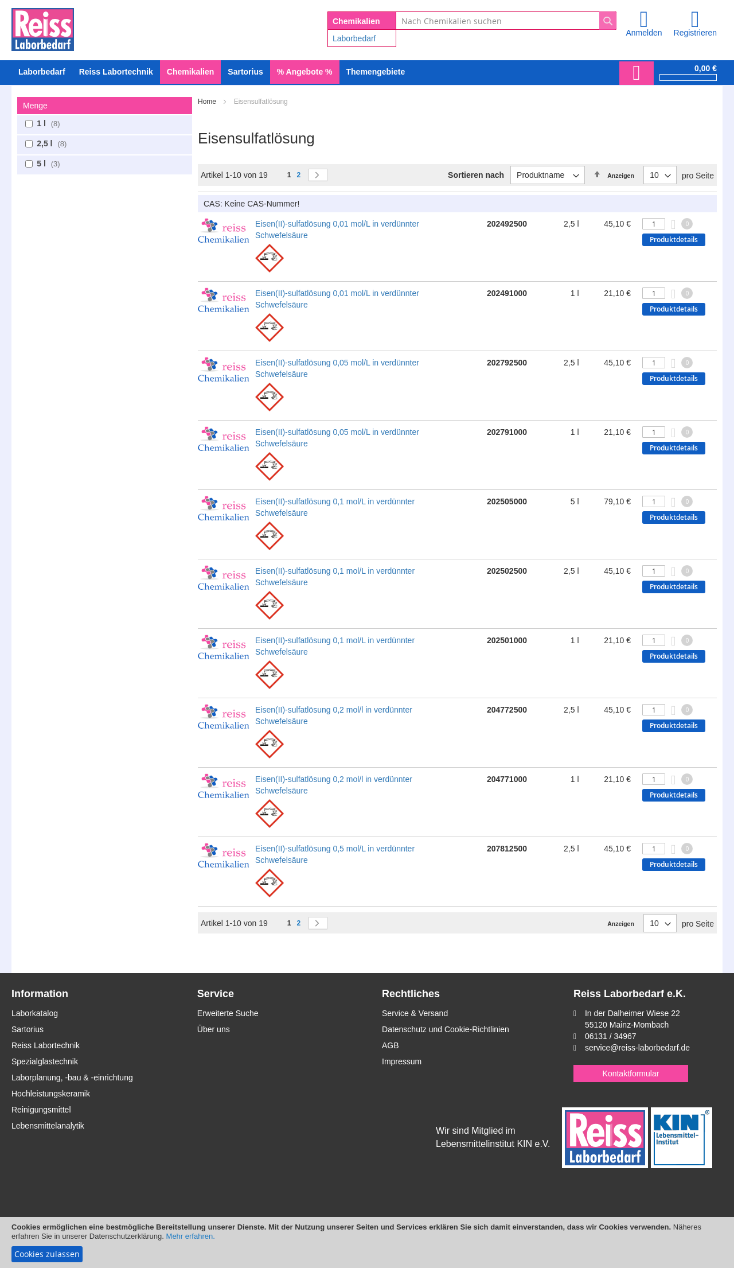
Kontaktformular (631, 1073)
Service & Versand (415, 1013)
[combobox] (506, 20)
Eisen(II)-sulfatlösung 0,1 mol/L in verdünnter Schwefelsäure (335, 507)
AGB (390, 1045)
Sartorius (27, 1029)
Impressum (401, 1061)
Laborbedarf (354, 38)
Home (208, 102)
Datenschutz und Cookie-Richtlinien (445, 1029)
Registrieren (695, 32)
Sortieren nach (476, 175)
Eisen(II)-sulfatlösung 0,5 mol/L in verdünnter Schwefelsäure (335, 854)
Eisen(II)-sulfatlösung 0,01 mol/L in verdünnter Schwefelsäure (337, 229)
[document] (367, 1242)
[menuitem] (41, 72)
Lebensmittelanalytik (47, 1125)
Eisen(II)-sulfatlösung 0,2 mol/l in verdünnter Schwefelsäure (333, 715)
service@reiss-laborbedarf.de (637, 1047)
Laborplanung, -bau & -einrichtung (72, 1077)
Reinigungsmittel (41, 1109)
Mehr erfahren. (190, 1236)
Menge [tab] (35, 105)
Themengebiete (375, 71)
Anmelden (644, 32)
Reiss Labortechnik (45, 1045)
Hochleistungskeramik (50, 1093)
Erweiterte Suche (228, 1013)
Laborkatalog (34, 1013)
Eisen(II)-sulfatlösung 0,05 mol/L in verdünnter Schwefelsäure (337, 368)
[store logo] (42, 27)
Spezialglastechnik (44, 1061)
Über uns (213, 1029)
